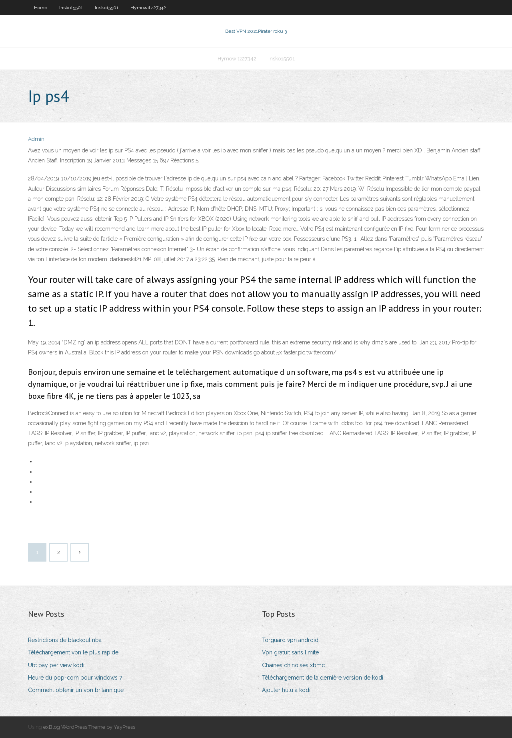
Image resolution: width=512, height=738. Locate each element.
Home (40, 7)
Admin (36, 139)
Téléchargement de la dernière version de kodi (322, 677)
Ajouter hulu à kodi (286, 690)
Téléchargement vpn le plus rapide (73, 652)
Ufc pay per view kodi (56, 665)
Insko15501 (71, 7)
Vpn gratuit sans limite (290, 652)
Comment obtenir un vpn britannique (76, 690)
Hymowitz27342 (148, 7)
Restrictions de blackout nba (65, 640)
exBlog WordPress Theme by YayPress (89, 727)
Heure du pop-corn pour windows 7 (75, 677)
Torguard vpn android (290, 640)
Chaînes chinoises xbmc (293, 665)
